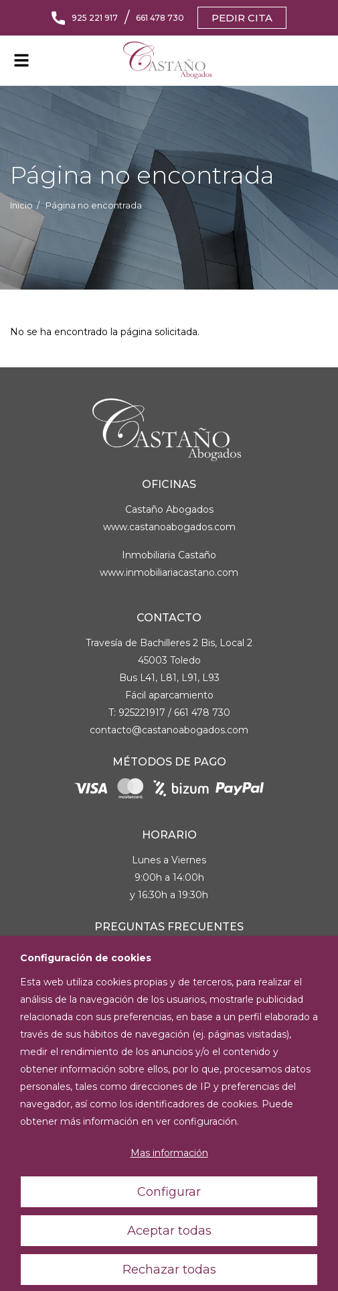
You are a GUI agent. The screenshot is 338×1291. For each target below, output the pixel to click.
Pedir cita (242, 17)
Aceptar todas (169, 1256)
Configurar (169, 1217)
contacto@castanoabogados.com (169, 730)
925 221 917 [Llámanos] (95, 18)
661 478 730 (202, 712)
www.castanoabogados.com (169, 527)
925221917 (141, 712)
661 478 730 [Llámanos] (160, 18)
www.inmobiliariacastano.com (169, 572)
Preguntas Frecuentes (169, 926)
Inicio (21, 205)
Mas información (169, 1178)
